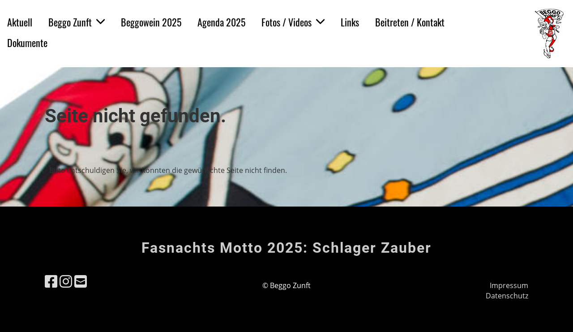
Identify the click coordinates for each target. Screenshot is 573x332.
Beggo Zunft (76, 22)
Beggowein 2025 (151, 22)
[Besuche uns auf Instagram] (66, 281)
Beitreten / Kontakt (410, 22)
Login (485, 34)
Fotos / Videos (293, 22)
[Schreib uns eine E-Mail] (80, 281)
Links (350, 22)
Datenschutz (507, 296)
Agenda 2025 (221, 22)
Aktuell (19, 22)
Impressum (509, 285)
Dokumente (27, 42)
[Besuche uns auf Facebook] (51, 281)
